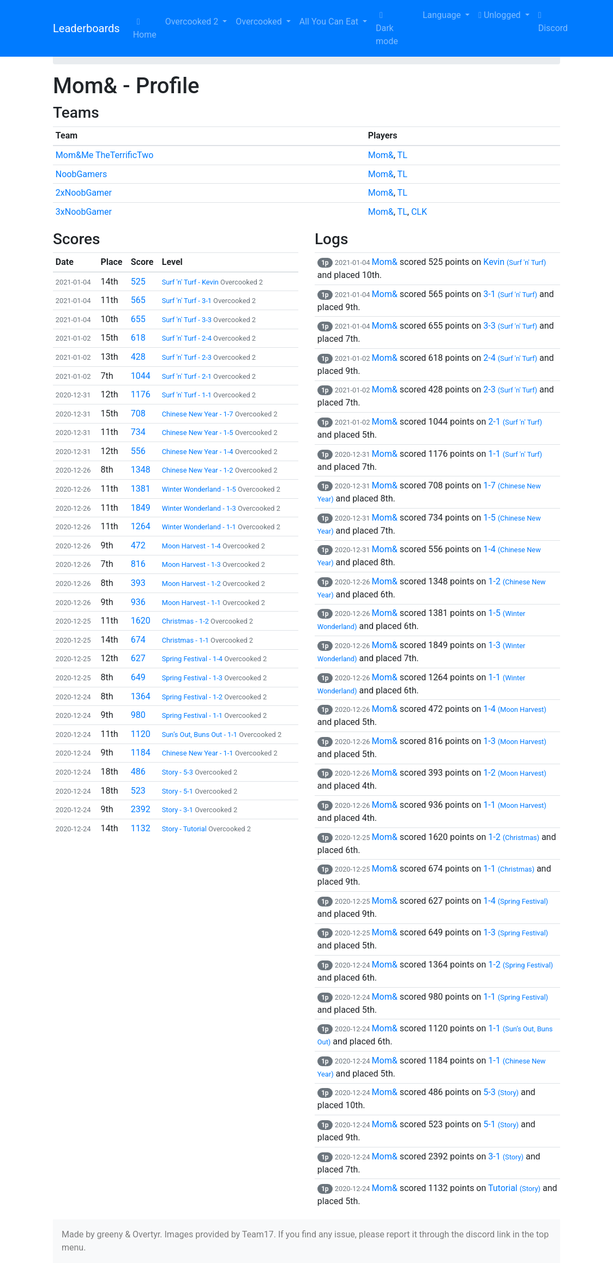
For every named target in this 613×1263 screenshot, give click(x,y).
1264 (141, 526)
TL (402, 155)
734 (138, 432)
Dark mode (387, 28)
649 (138, 677)
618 (138, 338)
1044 (141, 376)
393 (138, 583)
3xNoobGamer (84, 212)
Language (435, 15)
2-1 (515, 421)
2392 (141, 809)
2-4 (510, 358)
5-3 (501, 1092)
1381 (141, 489)
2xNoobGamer (84, 193)
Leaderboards (86, 28)
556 (138, 451)
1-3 (514, 741)
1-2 (514, 773)
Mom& (381, 155)
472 (138, 545)
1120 (141, 734)
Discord (553, 22)
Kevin (514, 262)
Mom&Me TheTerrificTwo (105, 155)
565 (138, 300)
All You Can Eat (329, 21)
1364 (141, 696)
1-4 (514, 709)
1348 (141, 469)
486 (138, 771)
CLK (419, 212)
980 (138, 715)
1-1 (515, 454)
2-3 (510, 389)
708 (138, 413)
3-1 (510, 294)
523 (138, 790)
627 (138, 658)
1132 (141, 828)
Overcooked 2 (192, 21)
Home (145, 28)
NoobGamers (81, 174)
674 (138, 639)
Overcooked (260, 21)
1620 (141, 620)
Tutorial (514, 1188)
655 (138, 319)
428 (138, 357)
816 (138, 564)
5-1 (501, 1124)
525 (138, 281)
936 (138, 602)
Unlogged (500, 15)
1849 (141, 508)
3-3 (510, 326)
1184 (141, 752)
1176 (141, 394)
